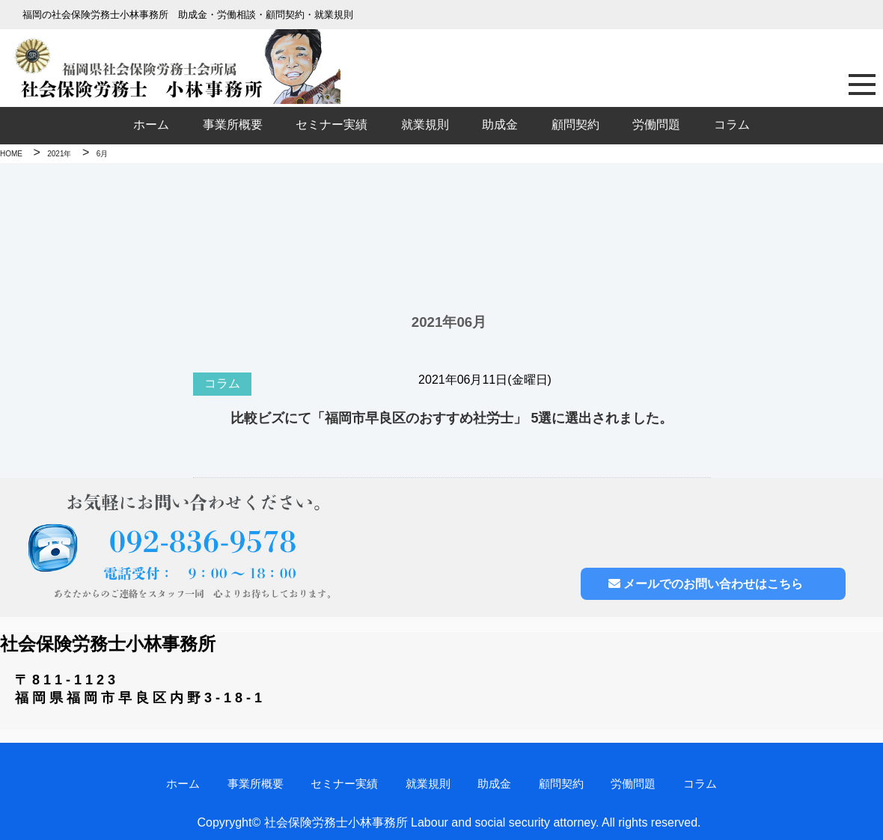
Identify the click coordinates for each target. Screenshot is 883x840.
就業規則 (425, 124)
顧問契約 (575, 124)
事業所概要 (233, 124)
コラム (732, 124)
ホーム (151, 124)
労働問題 (656, 124)
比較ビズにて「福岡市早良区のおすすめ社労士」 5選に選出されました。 (451, 418)
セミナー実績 (331, 124)
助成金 (500, 124)
